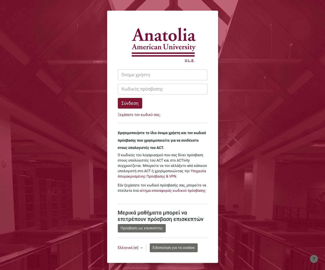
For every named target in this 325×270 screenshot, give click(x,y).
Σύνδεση (130, 103)
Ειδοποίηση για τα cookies (174, 248)
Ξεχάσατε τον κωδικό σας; (139, 115)
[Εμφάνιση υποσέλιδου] (314, 259)
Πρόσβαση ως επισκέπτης (142, 228)
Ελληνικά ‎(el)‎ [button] (129, 248)
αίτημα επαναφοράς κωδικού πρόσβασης (173, 191)
